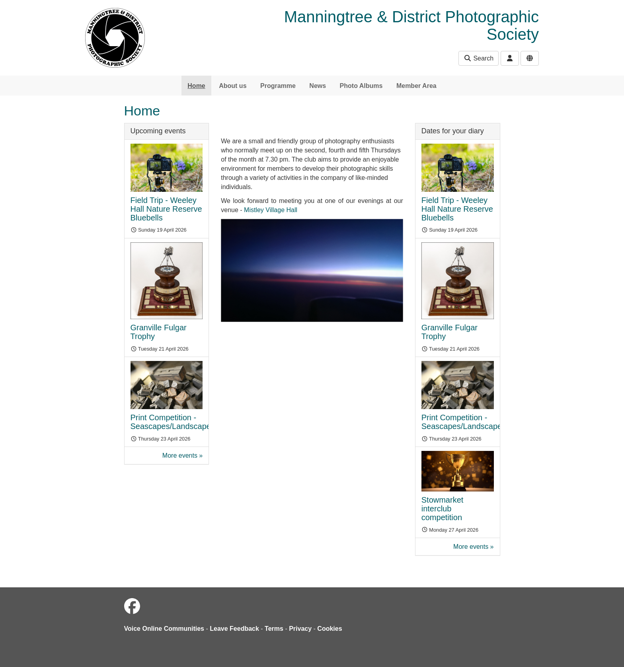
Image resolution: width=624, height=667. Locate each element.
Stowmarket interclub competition (442, 508)
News (317, 85)
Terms (274, 628)
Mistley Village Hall (270, 210)
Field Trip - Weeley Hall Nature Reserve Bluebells (166, 209)
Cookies (329, 628)
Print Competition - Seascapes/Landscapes (173, 422)
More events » (182, 455)
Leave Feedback (234, 628)
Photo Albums (361, 85)
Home (196, 85)
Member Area (416, 85)
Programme (278, 85)
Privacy (300, 628)
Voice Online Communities (164, 628)
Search (478, 58)
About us (232, 85)
